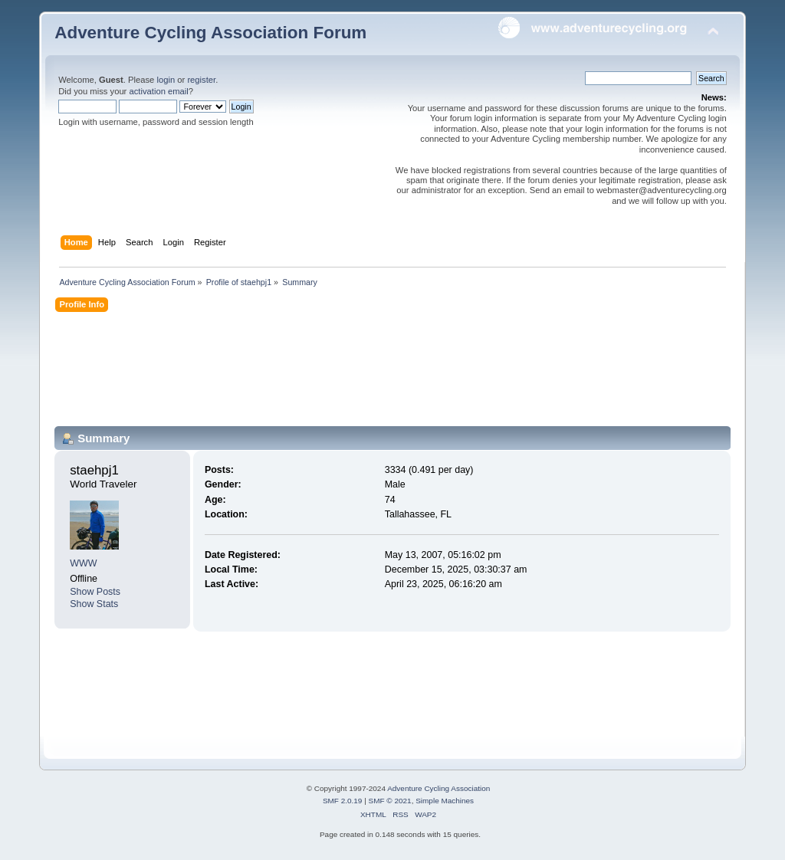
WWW (83, 563)
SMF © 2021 (390, 800)
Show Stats (94, 604)
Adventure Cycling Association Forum (210, 32)
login (165, 79)
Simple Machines (444, 800)
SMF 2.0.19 (343, 800)
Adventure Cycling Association (438, 788)
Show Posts (95, 591)
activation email (158, 91)
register (201, 79)
